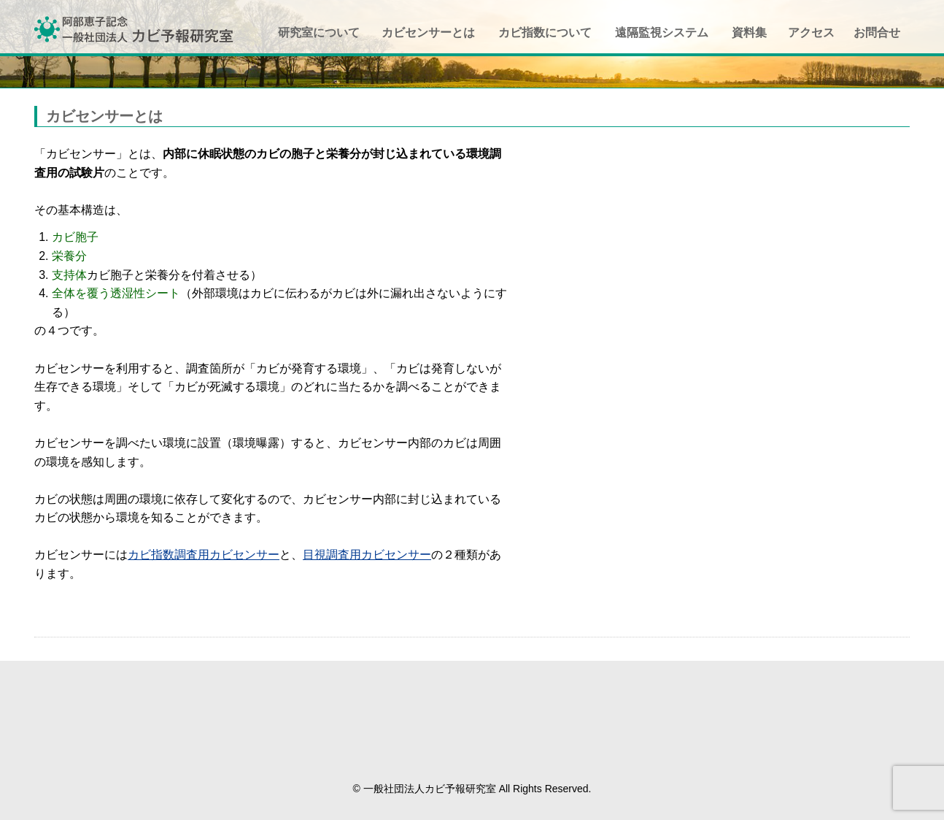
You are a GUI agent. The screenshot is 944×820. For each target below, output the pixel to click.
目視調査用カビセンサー (367, 554)
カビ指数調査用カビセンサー (203, 554)
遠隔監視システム (661, 32)
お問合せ (877, 32)
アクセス (811, 32)
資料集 (749, 32)
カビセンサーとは (428, 32)
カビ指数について (545, 32)
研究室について (319, 32)
